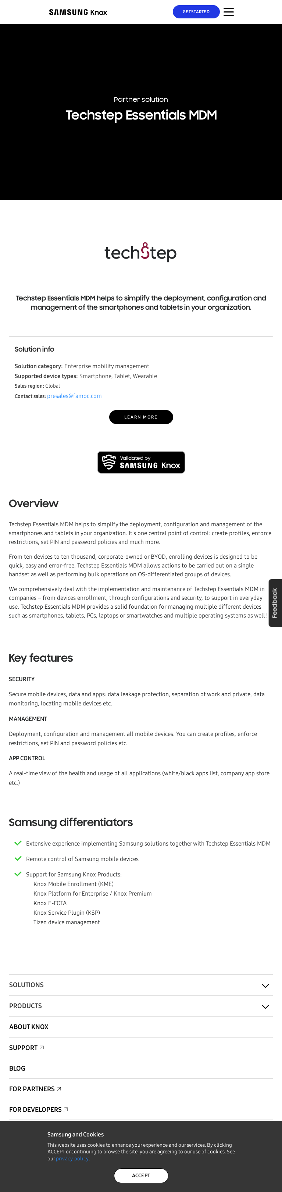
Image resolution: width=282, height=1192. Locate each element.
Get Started (196, 11)
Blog (17, 1068)
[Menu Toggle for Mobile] (229, 11)
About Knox (29, 1027)
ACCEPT (141, 1176)
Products (25, 1006)
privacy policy (72, 1159)
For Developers (35, 1110)
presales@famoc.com (74, 395)
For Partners (32, 1089)
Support (23, 1048)
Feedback (275, 603)
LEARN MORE (141, 417)
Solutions (26, 985)
